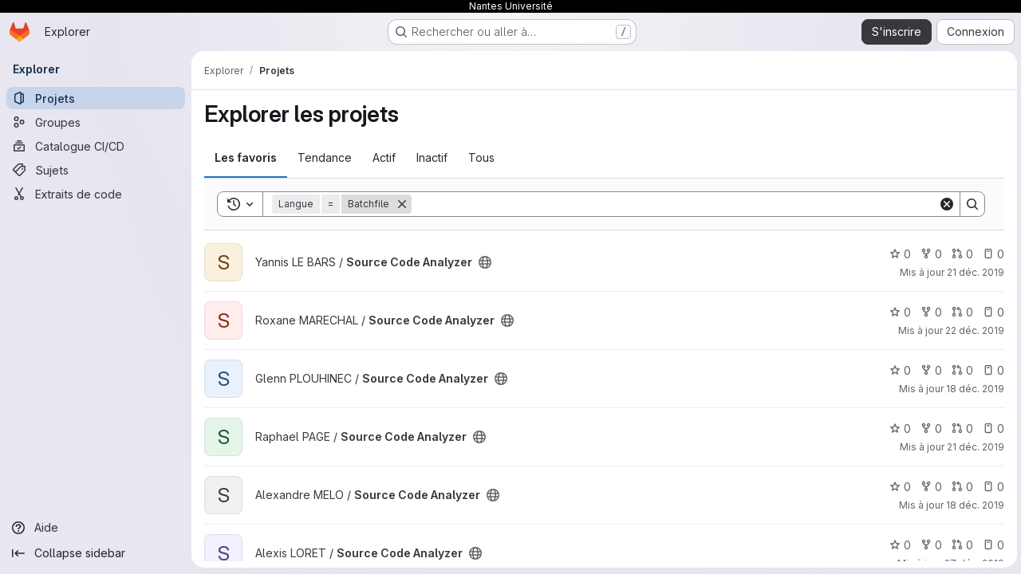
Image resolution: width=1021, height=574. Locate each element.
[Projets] (95, 98)
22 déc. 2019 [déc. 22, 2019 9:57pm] (972, 330)
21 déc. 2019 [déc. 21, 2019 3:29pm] (973, 272)
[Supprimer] (402, 204)
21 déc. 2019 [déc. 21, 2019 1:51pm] (973, 447)
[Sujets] (95, 170)
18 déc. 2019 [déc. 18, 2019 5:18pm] (973, 389)
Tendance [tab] (325, 157)
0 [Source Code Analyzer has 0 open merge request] (960, 254)
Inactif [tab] (431, 157)
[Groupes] (95, 122)
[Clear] (944, 204)
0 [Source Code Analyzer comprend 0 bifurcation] (929, 254)
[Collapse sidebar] (95, 553)
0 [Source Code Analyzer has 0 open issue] (991, 254)
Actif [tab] (384, 157)
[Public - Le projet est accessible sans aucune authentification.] (485, 262)
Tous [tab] (481, 157)
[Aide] (95, 528)
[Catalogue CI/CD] (95, 146)
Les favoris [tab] (246, 157)
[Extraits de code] (95, 194)
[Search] (673, 204)
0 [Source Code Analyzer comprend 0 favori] (898, 254)
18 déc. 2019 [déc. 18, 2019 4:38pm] (973, 505)
